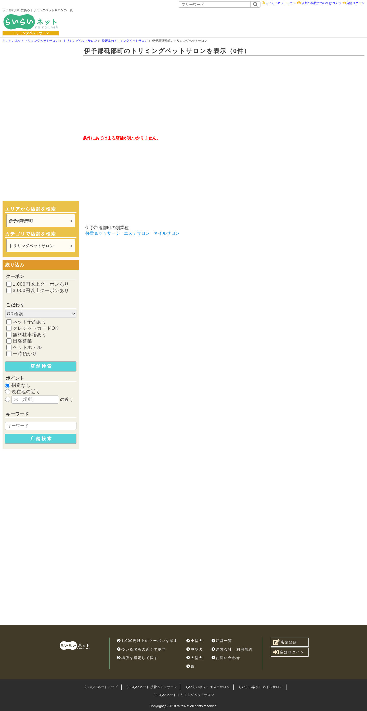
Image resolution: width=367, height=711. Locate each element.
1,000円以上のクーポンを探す (147, 641)
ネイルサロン (167, 233)
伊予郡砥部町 (21, 221)
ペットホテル (27, 347)
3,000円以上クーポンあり (41, 290)
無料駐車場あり (30, 334)
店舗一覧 (222, 641)
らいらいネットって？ (280, 3)
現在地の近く (26, 391)
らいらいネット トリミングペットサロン (183, 695)
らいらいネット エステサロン (208, 687)
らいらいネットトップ (100, 687)
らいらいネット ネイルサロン (261, 687)
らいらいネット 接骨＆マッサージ (151, 687)
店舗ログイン (355, 3)
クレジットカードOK (36, 328)
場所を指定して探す (137, 658)
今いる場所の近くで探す (141, 649)
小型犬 (194, 641)
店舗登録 (285, 642)
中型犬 (194, 649)
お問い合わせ (226, 658)
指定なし (21, 385)
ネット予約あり (30, 321)
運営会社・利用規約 (232, 649)
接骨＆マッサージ (102, 233)
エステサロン (137, 233)
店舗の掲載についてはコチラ (321, 3)
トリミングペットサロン (31, 246)
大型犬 (194, 658)
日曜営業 (22, 341)
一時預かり (25, 353)
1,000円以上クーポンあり (41, 284)
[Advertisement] (223, 21)
